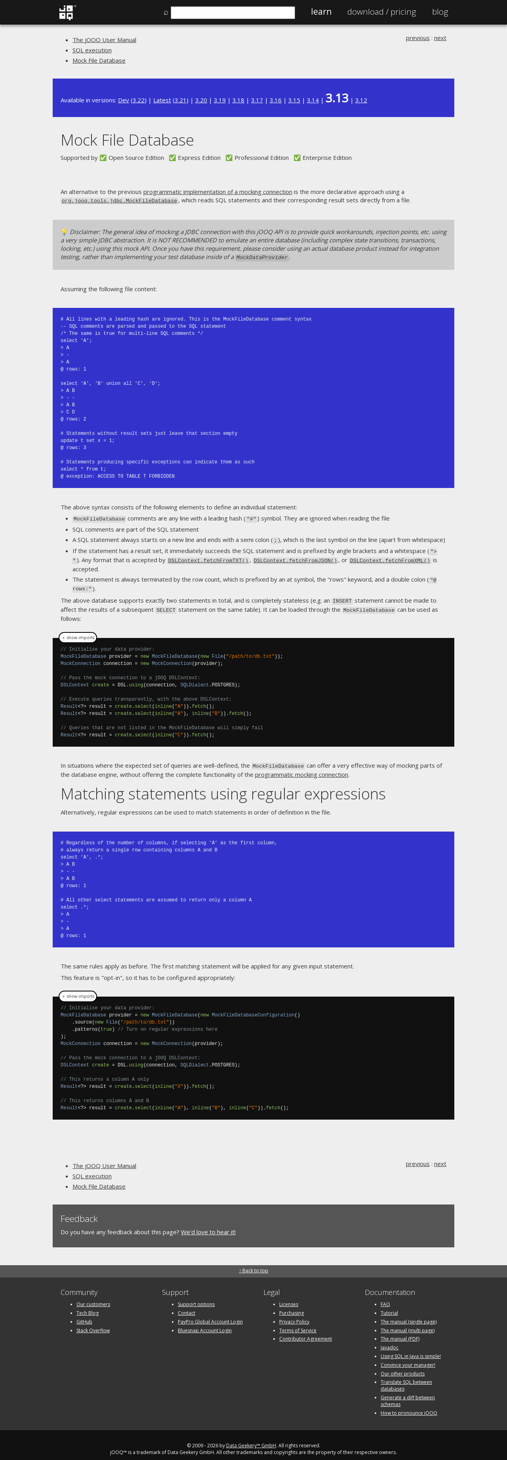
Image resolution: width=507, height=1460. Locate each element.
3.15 (294, 100)
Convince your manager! (408, 1356)
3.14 (313, 100)
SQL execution (92, 50)
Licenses (288, 1296)
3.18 (238, 100)
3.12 (361, 100)
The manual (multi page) (408, 1322)
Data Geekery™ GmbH (251, 1437)
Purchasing (291, 1304)
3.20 (201, 100)
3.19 (220, 100)
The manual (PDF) (400, 1330)
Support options (196, 1296)
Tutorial (389, 1304)
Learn (321, 11)
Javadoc (389, 1339)
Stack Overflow (93, 1322)
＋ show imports (77, 630)
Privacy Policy (294, 1313)
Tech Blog (87, 1304)
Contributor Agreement (305, 1330)
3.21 (181, 100)
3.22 (139, 100)
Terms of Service (297, 1322)
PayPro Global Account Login (210, 1313)
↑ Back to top (253, 1262)
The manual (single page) (408, 1313)
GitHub (84, 1313)
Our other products (403, 1365)
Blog (440, 11)
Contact (186, 1304)
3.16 (276, 100)
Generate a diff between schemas (408, 1392)
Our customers (93, 1296)
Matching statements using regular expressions (223, 784)
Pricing (381, 11)
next (440, 38)
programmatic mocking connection (301, 766)
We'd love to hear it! (208, 1224)
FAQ (385, 1296)
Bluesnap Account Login (205, 1322)
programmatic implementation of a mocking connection (217, 192)
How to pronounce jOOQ (409, 1404)
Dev (123, 100)
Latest (162, 100)
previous (418, 38)
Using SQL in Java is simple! (411, 1348)
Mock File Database (99, 60)
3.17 (257, 100)
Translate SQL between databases (406, 1377)
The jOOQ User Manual (104, 40)
